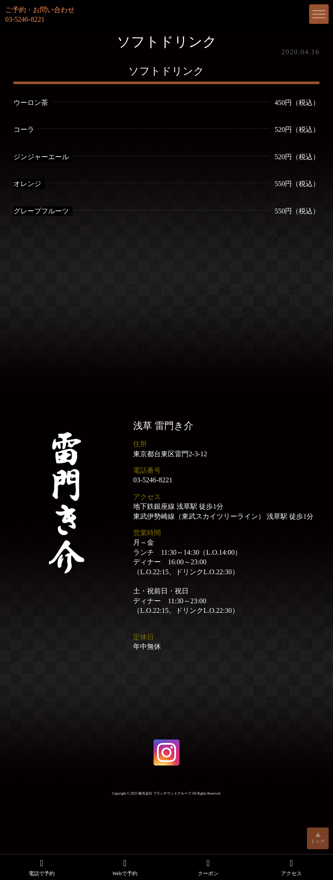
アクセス (291, 867)
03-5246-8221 (153, 480)
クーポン (208, 867)
